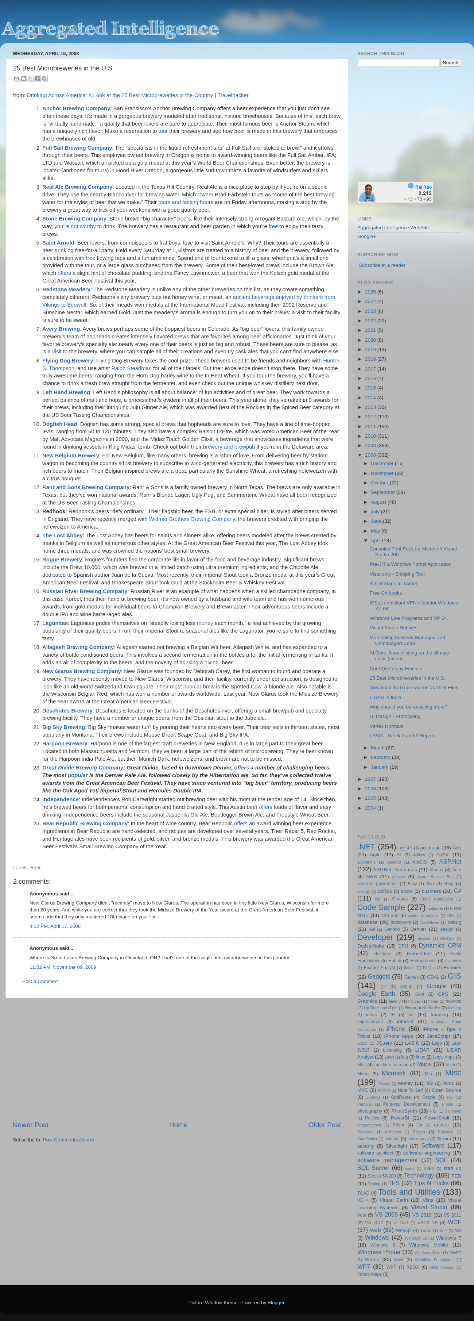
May (376, 531)
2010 (371, 436)
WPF (391, 1267)
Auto (456, 869)
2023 (371, 311)
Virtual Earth (394, 1200)
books (406, 891)
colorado (435, 908)
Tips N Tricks (431, 1183)
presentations (369, 1125)
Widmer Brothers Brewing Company (192, 519)
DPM (403, 946)
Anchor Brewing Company (76, 108)
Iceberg (454, 1008)
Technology (419, 1175)
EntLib (395, 960)
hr (396, 1008)
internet (405, 1021)
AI (399, 854)
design (447, 929)
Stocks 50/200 (382, 1176)
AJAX (442, 854)
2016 (371, 378)
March (378, 747)
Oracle (428, 1097)
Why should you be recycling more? (409, 707)
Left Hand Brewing (66, 392)
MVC (362, 1090)
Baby (412, 884)
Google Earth (376, 993)
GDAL (433, 977)
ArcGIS (419, 862)
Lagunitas (55, 623)
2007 (371, 779)
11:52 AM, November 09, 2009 (63, 967)
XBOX (413, 1267)
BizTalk (385, 891)
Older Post (324, 1125)
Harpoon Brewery (65, 743)
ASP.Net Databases (395, 869)
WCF (454, 1222)
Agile (375, 854)
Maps (424, 1064)
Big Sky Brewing (63, 727)
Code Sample (381, 907)
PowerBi (400, 1118)
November (383, 473)
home (433, 1001)
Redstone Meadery (66, 289)
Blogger (276, 1302)
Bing (448, 883)
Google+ (366, 236)
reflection (393, 1132)
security (365, 1146)
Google (436, 986)
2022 (371, 320)
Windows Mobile (428, 1245)
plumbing (453, 1111)
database (367, 922)
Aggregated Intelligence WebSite (393, 227)
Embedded (419, 953)
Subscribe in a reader (382, 265)
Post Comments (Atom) (68, 1140)
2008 (371, 455)
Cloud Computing (436, 899)
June (377, 521)
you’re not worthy (75, 226)
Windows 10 (416, 1238)
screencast (418, 1138)
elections (382, 953)
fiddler (409, 967)
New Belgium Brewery (70, 455)
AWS (371, 876)
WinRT (455, 1253)
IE (393, 1014)
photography (369, 1111)
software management (387, 1160)
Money (405, 1083)
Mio (428, 1073)
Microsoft (394, 1073)
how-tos (454, 1001)
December (383, 463)
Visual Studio (429, 1207)
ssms (409, 1168)
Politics (372, 1118)
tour (163, 131)
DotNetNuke (370, 946)
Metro (363, 1073)
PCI (450, 1097)
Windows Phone (378, 1252)
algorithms (366, 862)
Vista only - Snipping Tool (397, 574)
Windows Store (428, 1253)
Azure (398, 876)
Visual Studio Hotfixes (393, 627)
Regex (419, 1131)
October (380, 482)
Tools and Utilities (409, 1192)
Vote (361, 1215)
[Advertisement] (177, 1059)
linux (420, 1057)
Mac (361, 1064)
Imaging (439, 1014)
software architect (375, 1153)
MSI (430, 1083)
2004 (371, 808)
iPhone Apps (398, 1036)
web (375, 1229)
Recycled (365, 1132)
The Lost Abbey (62, 535)
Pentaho (364, 1104)
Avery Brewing (61, 329)
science (392, 1138)
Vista (428, 1200)
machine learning (391, 1064)
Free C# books (386, 593)
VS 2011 (452, 1215)
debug (454, 922)
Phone (447, 1104)
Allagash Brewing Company (78, 647)
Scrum (444, 1138)
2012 (371, 416)
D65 (451, 915)
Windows (377, 1237)
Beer (35, 867)
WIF (443, 1230)
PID (433, 1111)
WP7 (363, 1266)
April (376, 540)
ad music (430, 847)
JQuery (384, 1043)
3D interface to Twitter (393, 583)
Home (178, 1125)
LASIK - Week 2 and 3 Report (402, 735)
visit (57, 351)
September (383, 492)
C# (457, 890)
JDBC (362, 1043)
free (273, 226)
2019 (371, 349)
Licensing (392, 1050)
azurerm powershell (377, 883)
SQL (441, 1160)
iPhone (396, 1028)
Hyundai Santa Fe (422, 1007)
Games (411, 977)
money (205, 623)
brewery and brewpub (229, 447)
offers (64, 273)
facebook (453, 961)
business (431, 891)
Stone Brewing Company (74, 219)
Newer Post (30, 1125)
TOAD (363, 1193)
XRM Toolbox (442, 1267)
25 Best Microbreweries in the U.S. (408, 678)
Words (372, 1259)
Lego (437, 1043)
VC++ (363, 1200)
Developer (375, 937)
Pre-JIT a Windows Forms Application (411, 564)
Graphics (367, 1001)
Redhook (54, 511)
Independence (60, 799)
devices (424, 938)
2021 (371, 330)
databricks (401, 922)
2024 (371, 301)
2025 (371, 292)
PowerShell (436, 1118)
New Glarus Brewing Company (81, 671)
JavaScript (438, 1036)
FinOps (429, 967)
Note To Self (410, 1090)
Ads (457, 847)
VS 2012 (374, 1222)
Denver (418, 929)
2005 (371, 798)
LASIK (412, 1043)
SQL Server (373, 1167)
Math (450, 1065)
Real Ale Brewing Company (77, 187)
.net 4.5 (405, 848)
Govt (419, 994)
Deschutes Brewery (67, 711)
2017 (371, 369)
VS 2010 (422, 1215)
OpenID (373, 1097)
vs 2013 (400, 1223)
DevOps (447, 938)
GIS (454, 975)
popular (192, 687)
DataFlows (429, 922)
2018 (371, 359)
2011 (371, 426)
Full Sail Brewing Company (77, 148)
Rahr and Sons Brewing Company (85, 487)
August (379, 502)
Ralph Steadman (132, 368)
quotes (441, 1125)
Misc (453, 1072)
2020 (371, 340)
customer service (423, 915)
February (381, 757)
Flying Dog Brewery (67, 361)
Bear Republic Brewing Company (85, 823)
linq (404, 1057)
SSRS (429, 1168)
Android (394, 862)
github (406, 986)
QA (420, 1125)
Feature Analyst (379, 967)
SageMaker (367, 1139)
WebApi (403, 1230)
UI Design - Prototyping (395, 716)
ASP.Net (450, 861)
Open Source (446, 1090)
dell (372, 929)
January (380, 767)
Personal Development (406, 1104)
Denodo (392, 929)
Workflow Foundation (434, 1259)
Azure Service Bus (435, 877)
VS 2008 (386, 1214)
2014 (371, 397)
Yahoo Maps (369, 1274)
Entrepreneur (423, 960)
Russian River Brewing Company (84, 591)
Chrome (400, 899)
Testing (374, 1184)
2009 (371, 445)
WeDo (425, 1230)
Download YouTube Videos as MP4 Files (414, 687)
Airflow (419, 855)
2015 (371, 388)
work (399, 1259)
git (383, 986)
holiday (414, 1001)
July (376, 511)
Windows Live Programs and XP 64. (409, 618)
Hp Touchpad (375, 1008)
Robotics (445, 1132)
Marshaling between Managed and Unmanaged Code (407, 640)
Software (432, 1145)
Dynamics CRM (440, 945)
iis (411, 1014)
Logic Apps (443, 1057)
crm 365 (389, 915)
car (378, 899)
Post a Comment (40, 981)
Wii (458, 1230)
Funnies (452, 967)
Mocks (384, 1083)
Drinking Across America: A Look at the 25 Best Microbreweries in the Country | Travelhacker (138, 95)
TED (456, 1176)
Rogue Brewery (62, 559)
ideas (371, 1014)
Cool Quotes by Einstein (396, 668)
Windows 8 (382, 1245)
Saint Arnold (58, 243)
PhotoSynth (404, 1111)
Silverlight (396, 1146)
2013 (371, 407)
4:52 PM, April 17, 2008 (55, 926)
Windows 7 (448, 1238)
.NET (366, 846)
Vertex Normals (386, 726)
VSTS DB (427, 1222)
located (51, 170)
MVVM (384, 1090)
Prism (398, 1125)
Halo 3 (395, 1001)
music (448, 1083)
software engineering (426, 1153)
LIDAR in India (385, 697)
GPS (443, 994)
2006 (371, 788)
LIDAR (422, 1050)
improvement (370, 1021)
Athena (436, 869)
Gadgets (379, 976)
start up (452, 1168)
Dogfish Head (59, 424)
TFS (394, 1183)
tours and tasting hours (185, 202)
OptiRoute (401, 1097)
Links (389, 1057)
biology (363, 891)
